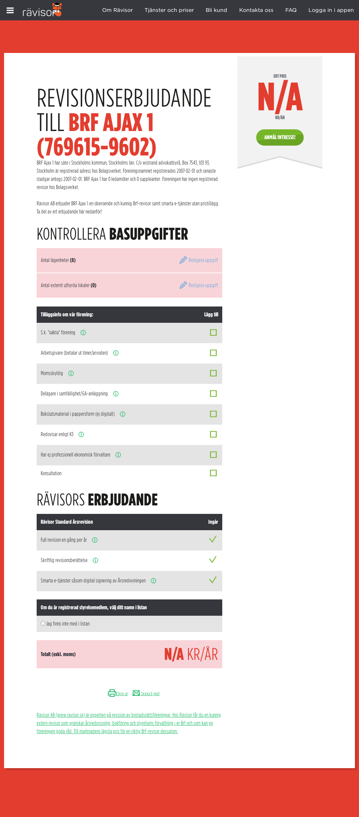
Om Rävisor (117, 10)
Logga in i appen (331, 10)
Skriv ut (118, 693)
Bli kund (216, 10)
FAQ (291, 10)
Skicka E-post (145, 693)
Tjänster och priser (169, 10)
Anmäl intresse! (280, 137)
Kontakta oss (256, 10)
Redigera (198, 260)
